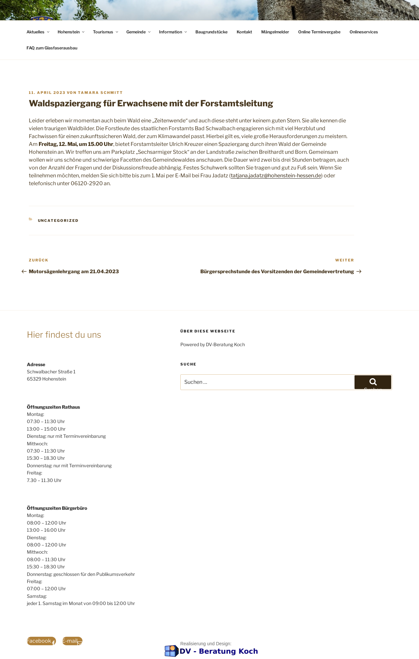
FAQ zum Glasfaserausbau (52, 47)
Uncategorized (58, 220)
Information (173, 31)
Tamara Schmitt (100, 92)
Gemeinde (139, 31)
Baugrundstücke (211, 31)
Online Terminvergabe (319, 31)
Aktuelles (38, 31)
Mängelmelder (275, 31)
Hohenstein (71, 31)
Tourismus (106, 31)
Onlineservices (364, 31)
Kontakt (244, 31)
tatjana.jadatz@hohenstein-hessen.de (276, 175)
